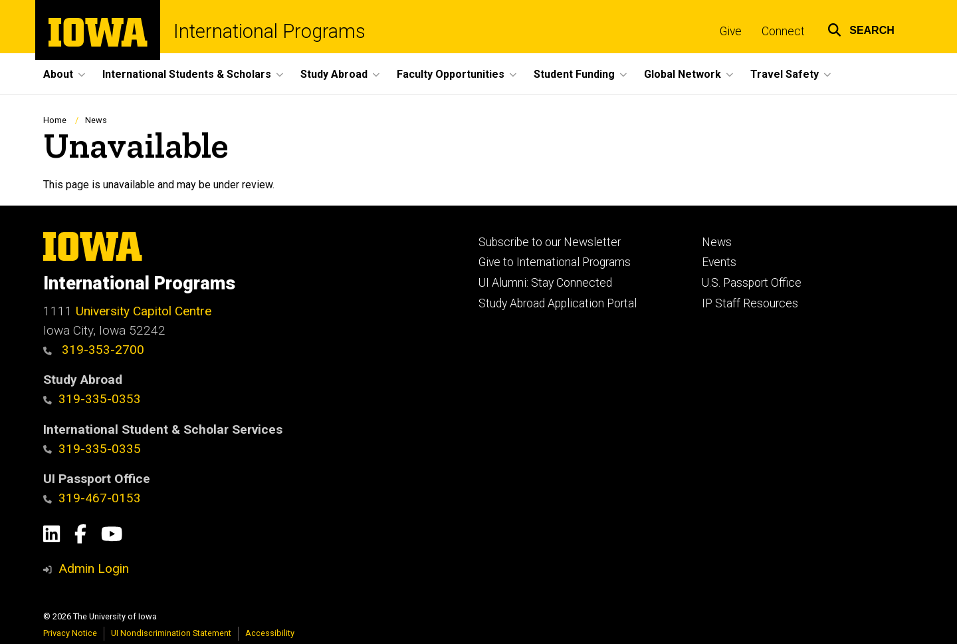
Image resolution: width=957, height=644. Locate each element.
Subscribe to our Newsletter (549, 242)
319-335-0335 (92, 448)
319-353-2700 (93, 349)
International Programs (269, 31)
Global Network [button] (682, 74)
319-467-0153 (92, 498)
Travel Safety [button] (784, 74)
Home (54, 120)
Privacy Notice (70, 633)
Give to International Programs (554, 262)
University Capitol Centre (143, 311)
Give (731, 31)
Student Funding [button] (574, 74)
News (96, 120)
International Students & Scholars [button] (186, 74)
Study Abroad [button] (334, 74)
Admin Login (93, 568)
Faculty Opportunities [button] (450, 74)
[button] (861, 28)
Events (719, 262)
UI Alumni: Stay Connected (545, 282)
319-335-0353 (92, 398)
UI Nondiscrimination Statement (171, 633)
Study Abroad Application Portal (557, 303)
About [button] (58, 74)
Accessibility (269, 633)
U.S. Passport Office (751, 282)
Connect (783, 31)
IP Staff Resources (750, 303)
